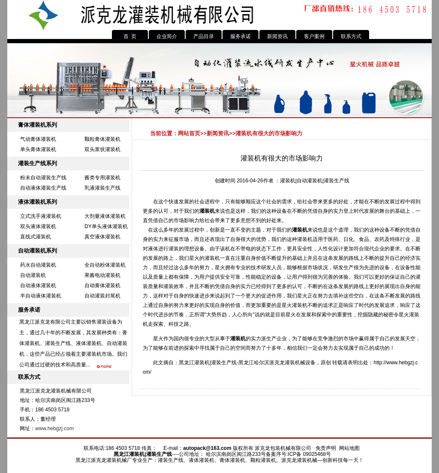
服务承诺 (240, 36)
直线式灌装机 (35, 237)
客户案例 (314, 36)
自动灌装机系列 (37, 250)
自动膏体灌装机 (102, 286)
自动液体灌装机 (38, 286)
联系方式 (351, 36)
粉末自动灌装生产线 (43, 178)
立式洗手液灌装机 (40, 216)
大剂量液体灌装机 (105, 216)
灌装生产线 (224, 363)
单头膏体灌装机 (38, 149)
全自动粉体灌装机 (105, 265)
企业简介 (166, 36)
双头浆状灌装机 (102, 149)
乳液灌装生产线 (102, 188)
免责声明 (326, 448)
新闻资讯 (277, 36)
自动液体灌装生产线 (43, 188)
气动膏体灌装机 (38, 139)
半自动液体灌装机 (40, 296)
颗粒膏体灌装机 (102, 139)
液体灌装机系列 (37, 202)
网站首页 (189, 133)
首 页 (130, 36)
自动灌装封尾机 (102, 296)
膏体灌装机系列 (37, 125)
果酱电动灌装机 (102, 275)
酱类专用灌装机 (102, 178)
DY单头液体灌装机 (106, 226)
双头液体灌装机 (38, 226)
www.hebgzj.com (54, 428)
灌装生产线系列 (37, 163)
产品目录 (203, 36)
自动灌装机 (33, 275)
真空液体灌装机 (102, 237)
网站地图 (349, 448)
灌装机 (207, 211)
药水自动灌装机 (38, 265)
